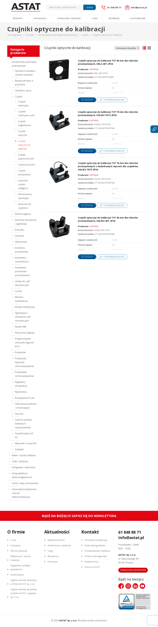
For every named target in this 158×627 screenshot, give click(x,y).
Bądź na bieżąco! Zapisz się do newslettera (79, 516)
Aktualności (40, 18)
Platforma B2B (138, 18)
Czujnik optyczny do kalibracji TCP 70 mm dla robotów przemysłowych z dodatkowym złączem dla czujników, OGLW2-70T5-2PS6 (108, 166)
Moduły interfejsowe (25, 306)
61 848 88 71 (129, 532)
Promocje (52, 561)
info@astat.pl (131, 537)
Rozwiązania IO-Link (24, 397)
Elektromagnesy (23, 213)
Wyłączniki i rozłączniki (26, 443)
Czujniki (84, 34)
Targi (50, 550)
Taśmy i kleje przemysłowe (25, 483)
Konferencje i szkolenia (59, 545)
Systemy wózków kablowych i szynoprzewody (23, 423)
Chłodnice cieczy (23, 90)
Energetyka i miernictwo (23, 467)
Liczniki (18, 291)
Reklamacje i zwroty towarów (20, 558)
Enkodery (19, 229)
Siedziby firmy (91, 561)
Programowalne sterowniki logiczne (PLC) (24, 342)
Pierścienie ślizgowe (24, 332)
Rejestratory (21, 391)
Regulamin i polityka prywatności (20, 567)
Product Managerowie (96, 556)
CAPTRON (93, 69)
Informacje (114, 18)
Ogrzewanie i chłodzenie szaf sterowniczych (22, 316)
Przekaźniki (20, 352)
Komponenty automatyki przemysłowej (57, 34)
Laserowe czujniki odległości (23, 184)
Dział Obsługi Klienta (95, 545)
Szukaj (89, 7)
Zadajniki (19, 449)
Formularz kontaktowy (96, 540)
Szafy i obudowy (20, 461)
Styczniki (19, 413)
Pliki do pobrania (18, 550)
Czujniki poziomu (26, 164)
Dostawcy (15, 545)
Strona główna (14, 34)
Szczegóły (87, 99)
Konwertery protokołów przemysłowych (22, 271)
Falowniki (19, 235)
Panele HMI (20, 326)
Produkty (18, 18)
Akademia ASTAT (56, 540)
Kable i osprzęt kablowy (23, 455)
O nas (95, 18)
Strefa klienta (17, 574)
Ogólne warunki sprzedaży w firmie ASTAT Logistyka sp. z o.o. (23, 593)
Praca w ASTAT (92, 567)
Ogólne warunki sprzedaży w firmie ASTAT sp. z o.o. (23, 582)
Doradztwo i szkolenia (69, 18)
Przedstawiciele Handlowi (97, 550)
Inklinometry (21, 241)
